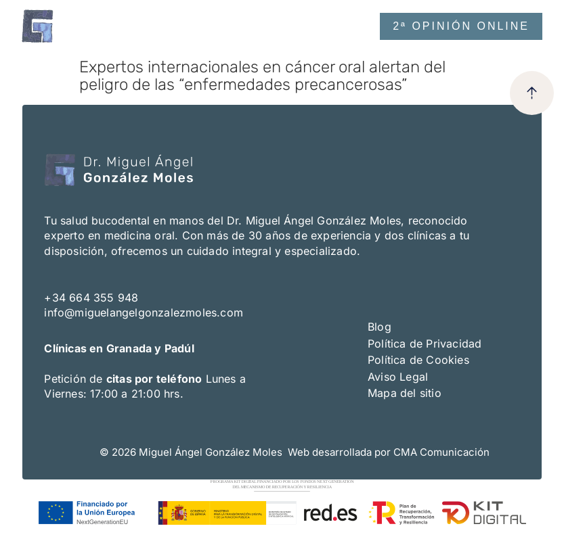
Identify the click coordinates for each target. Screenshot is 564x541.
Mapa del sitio (404, 393)
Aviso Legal (398, 376)
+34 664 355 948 (91, 297)
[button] (326, 26)
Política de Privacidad (424, 343)
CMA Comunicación (441, 452)
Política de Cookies (418, 360)
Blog (379, 326)
